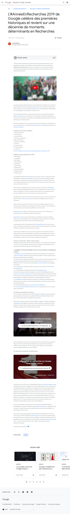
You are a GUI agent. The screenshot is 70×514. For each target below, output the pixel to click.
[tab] (26, 482)
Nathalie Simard (17, 211)
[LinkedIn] (32, 492)
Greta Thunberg (34, 415)
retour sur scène (26, 198)
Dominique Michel (38, 224)
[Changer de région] (22, 509)
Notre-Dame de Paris (19, 116)
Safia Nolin (51, 187)
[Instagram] (14, 492)
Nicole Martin (30, 178)
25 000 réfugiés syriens (41, 270)
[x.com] (19, 492)
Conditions (17, 504)
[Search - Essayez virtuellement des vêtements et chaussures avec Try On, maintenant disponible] (46, 465)
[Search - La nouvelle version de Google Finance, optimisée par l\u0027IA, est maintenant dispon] (23, 465)
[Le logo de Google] (5, 499)
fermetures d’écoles (18, 127)
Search (26, 435)
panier (15, 107)
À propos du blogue (54, 504)
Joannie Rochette (47, 384)
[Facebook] (27, 492)
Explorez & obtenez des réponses (40, 8)
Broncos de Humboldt (41, 263)
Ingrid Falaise (17, 217)
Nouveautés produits (19, 8)
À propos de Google (28, 504)
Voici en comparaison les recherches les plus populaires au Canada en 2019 (32, 151)
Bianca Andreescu (33, 108)
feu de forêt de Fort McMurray (37, 285)
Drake (16, 259)
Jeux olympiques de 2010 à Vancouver (26, 286)
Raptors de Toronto (21, 253)
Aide (5, 509)
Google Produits (41, 504)
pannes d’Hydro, (37, 125)
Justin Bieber (18, 279)
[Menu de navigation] (2, 2)
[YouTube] (23, 492)
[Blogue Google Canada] (9, 9)
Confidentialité (7, 504)
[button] (58, 38)
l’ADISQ (37, 296)
